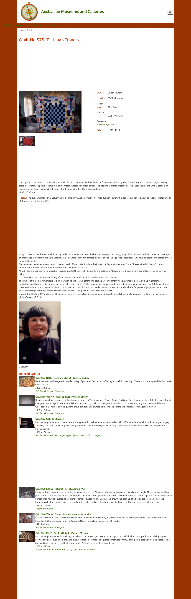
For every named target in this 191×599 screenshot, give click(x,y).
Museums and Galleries (29, 25)
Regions (54, 25)
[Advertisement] (95, 67)
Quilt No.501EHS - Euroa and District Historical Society (62, 377)
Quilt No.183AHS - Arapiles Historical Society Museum (61, 533)
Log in (165, 25)
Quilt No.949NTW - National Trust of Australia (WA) (60, 488)
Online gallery (68, 25)
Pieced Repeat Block (57, 549)
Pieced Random (86, 549)
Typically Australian (75, 435)
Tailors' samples (93, 435)
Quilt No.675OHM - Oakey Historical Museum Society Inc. (63, 514)
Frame (111, 124)
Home (22, 30)
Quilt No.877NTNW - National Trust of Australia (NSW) (61, 396)
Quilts (45, 25)
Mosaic (50, 391)
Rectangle (60, 435)
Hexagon (59, 391)
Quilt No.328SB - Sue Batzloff (49, 418)
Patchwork (102, 124)
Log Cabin (73, 549)
